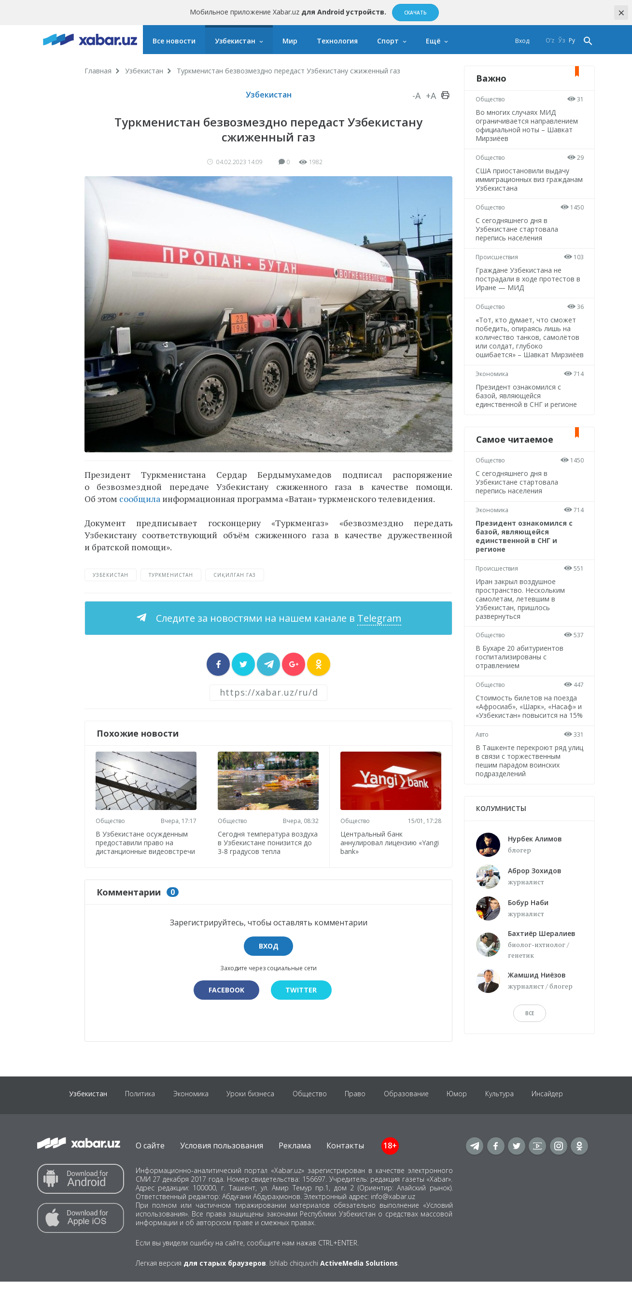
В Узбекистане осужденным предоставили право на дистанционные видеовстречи (143, 845)
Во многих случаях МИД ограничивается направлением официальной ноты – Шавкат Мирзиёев (527, 125)
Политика (136, 1112)
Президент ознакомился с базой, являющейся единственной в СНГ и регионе (526, 404)
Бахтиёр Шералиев (542, 950)
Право (356, 1112)
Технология (337, 40)
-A (416, 95)
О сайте (150, 1163)
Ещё (433, 40)
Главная (98, 70)
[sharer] (218, 664)
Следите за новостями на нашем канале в (277, 618)
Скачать (415, 12)
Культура (504, 1112)
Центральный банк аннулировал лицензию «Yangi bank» (390, 841)
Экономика (492, 382)
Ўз (561, 41)
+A (431, 95)
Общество (111, 819)
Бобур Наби (528, 919)
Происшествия (497, 257)
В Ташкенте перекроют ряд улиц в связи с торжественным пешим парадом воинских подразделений (527, 778)
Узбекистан (235, 40)
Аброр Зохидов (535, 888)
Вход (522, 41)
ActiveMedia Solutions (359, 1280)
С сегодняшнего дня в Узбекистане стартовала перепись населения (517, 229)
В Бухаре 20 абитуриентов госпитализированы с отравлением (520, 665)
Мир (289, 40)
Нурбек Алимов (535, 856)
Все (529, 1030)
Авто (482, 752)
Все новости (174, 40)
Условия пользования (221, 1163)
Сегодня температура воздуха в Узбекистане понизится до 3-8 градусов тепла (263, 845)
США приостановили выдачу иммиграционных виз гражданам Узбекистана (523, 179)
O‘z (550, 41)
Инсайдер (553, 1112)
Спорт (388, 40)
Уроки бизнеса (249, 1112)
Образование (408, 1112)
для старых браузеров (224, 1280)
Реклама (295, 1163)
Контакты (345, 1163)
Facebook (226, 997)
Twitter (302, 997)
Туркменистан (171, 575)
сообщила (139, 498)
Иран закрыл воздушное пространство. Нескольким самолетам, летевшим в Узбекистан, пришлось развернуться (520, 607)
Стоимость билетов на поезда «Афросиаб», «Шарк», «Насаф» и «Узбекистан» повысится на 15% (529, 719)
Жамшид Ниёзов (537, 992)
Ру (572, 41)
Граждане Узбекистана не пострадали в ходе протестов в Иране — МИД (528, 278)
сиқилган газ (234, 575)
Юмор (460, 1112)
